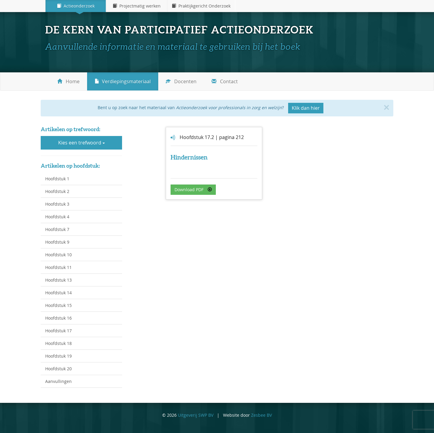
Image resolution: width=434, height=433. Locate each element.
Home (68, 81)
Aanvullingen (58, 381)
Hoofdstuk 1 (57, 179)
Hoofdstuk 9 (57, 242)
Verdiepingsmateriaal (123, 81)
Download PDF (193, 189)
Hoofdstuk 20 (58, 368)
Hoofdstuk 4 (57, 217)
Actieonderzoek (76, 6)
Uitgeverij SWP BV (195, 415)
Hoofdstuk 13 (58, 280)
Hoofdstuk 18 (58, 343)
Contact (225, 81)
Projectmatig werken (137, 6)
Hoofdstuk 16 (58, 318)
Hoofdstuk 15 (58, 305)
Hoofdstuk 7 (57, 229)
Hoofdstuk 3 (57, 204)
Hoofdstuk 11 (58, 267)
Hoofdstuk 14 (58, 293)
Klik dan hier (306, 108)
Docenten (181, 81)
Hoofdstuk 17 (58, 330)
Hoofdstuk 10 (58, 255)
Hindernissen (189, 157)
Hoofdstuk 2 (57, 191)
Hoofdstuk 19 (58, 356)
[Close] (386, 107)
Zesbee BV (261, 415)
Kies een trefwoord (81, 142)
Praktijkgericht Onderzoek (201, 6)
